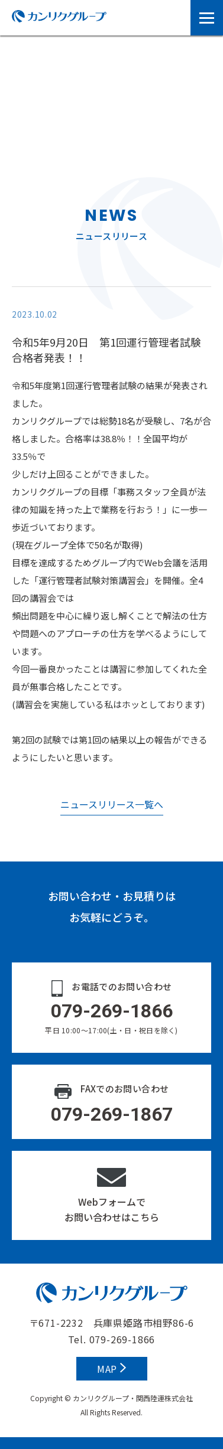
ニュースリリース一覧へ (111, 804)
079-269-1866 (122, 1339)
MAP (111, 1369)
